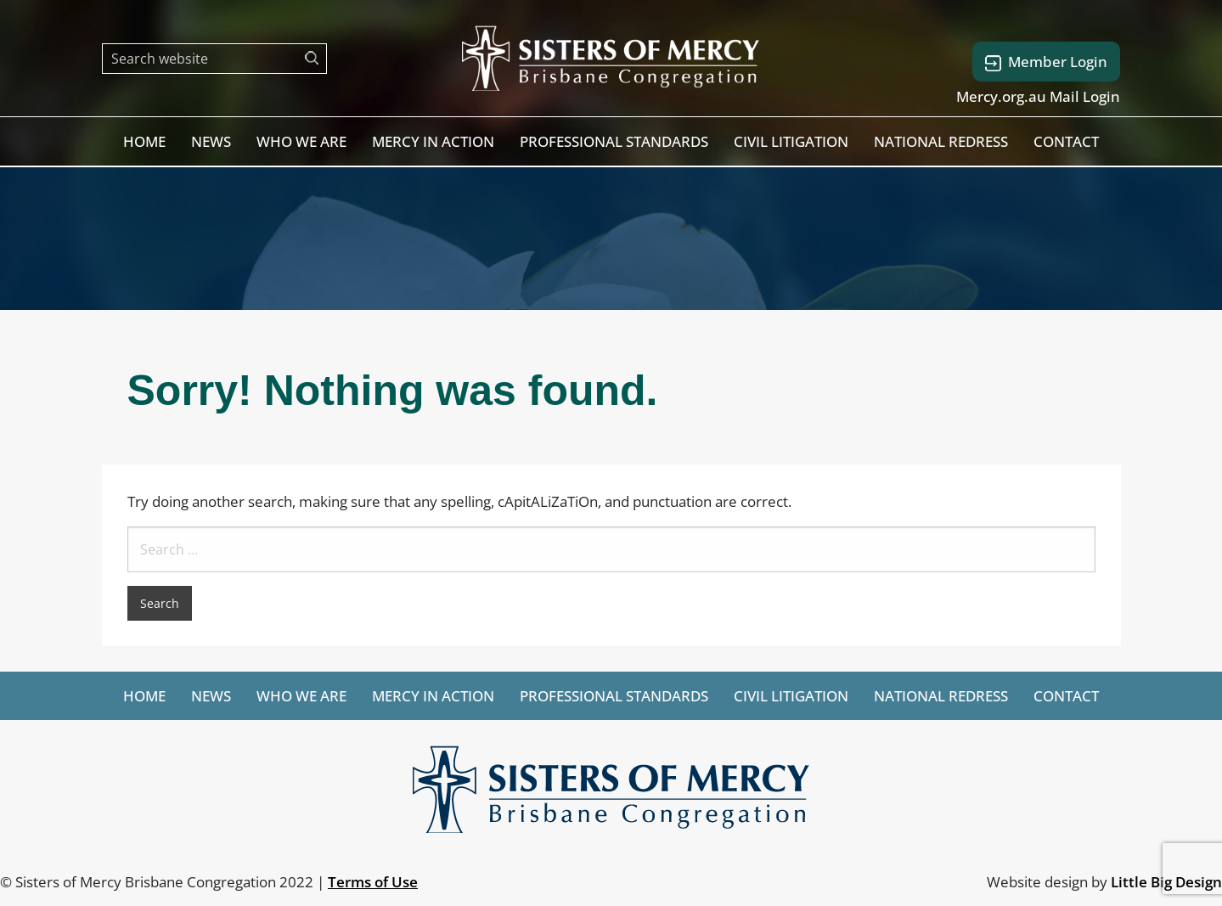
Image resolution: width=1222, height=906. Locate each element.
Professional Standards (614, 141)
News (211, 141)
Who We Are (301, 141)
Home (144, 141)
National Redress (941, 141)
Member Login (1046, 61)
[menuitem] (144, 141)
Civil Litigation (791, 141)
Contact (1066, 141)
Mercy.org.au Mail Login (1038, 96)
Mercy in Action (433, 141)
